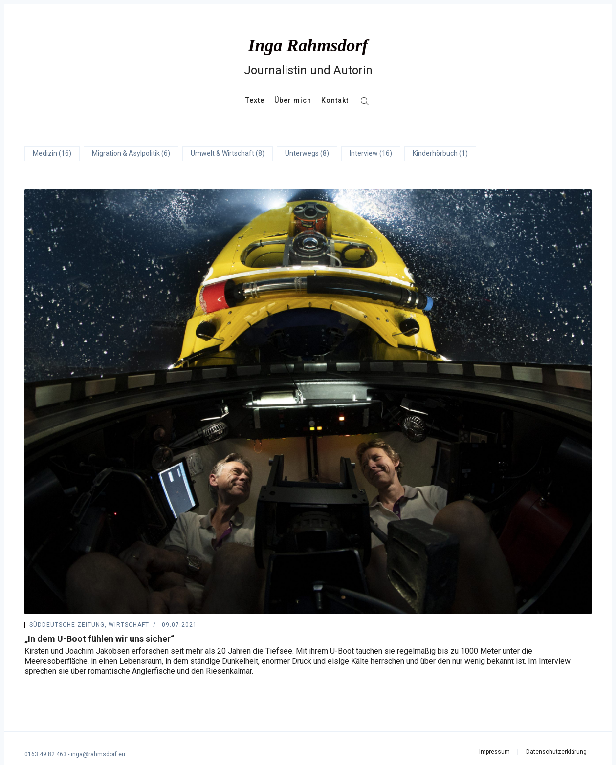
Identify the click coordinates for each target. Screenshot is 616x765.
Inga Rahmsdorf (308, 45)
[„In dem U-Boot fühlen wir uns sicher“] (308, 401)
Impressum (494, 751)
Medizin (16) (52, 153)
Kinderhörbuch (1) (440, 153)
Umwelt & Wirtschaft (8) (227, 153)
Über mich (292, 100)
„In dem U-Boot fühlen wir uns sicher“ (99, 639)
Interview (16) (371, 153)
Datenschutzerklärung (556, 751)
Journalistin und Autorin (308, 70)
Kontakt (335, 100)
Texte (254, 100)
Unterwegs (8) (307, 153)
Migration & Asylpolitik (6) (131, 153)
